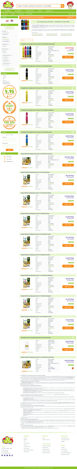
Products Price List (46, 452)
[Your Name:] (9, 139)
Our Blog (62, 441)
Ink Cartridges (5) (6, 58)
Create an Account (46, 439)
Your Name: (4, 137)
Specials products (45, 449)
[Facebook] (2, 455)
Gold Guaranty (45, 447)
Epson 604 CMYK (29, 13)
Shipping (4, 77)
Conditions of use (27, 446)
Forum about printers (65, 439)
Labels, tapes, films (29, 10)
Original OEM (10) (6, 60)
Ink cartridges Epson (20, 13)
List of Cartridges (64, 451)
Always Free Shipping (46, 445)
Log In (70, 13)
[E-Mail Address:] (9, 145)
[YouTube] (12, 455)
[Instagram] (4, 455)
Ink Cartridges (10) (6, 61)
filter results (9, 27)
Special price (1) (5, 34)
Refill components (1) (6, 63)
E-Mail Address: (5, 143)
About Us (4, 80)
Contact (4, 75)
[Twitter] (7, 455)
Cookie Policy (26, 451)
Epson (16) (4, 46)
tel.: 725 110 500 (4, 451)
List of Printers (64, 449)
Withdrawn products (65, 454)
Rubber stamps (49, 10)
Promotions (4, 31)
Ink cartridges (7, 10)
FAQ (3, 78)
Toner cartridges (18, 10)
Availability (4, 37)
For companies (27, 443)
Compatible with (5, 44)
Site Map (63, 447)
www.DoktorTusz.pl (65, 438)
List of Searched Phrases (66, 452)
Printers (39, 10)
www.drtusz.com (5, 13)
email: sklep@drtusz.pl (5, 453)
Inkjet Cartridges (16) (7, 55)
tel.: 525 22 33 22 (4, 450)
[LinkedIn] (9, 455)
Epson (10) (4, 52)
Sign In (73, 13)
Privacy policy (26, 448)
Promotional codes (46, 451)
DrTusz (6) (4, 50)
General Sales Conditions (28, 450)
